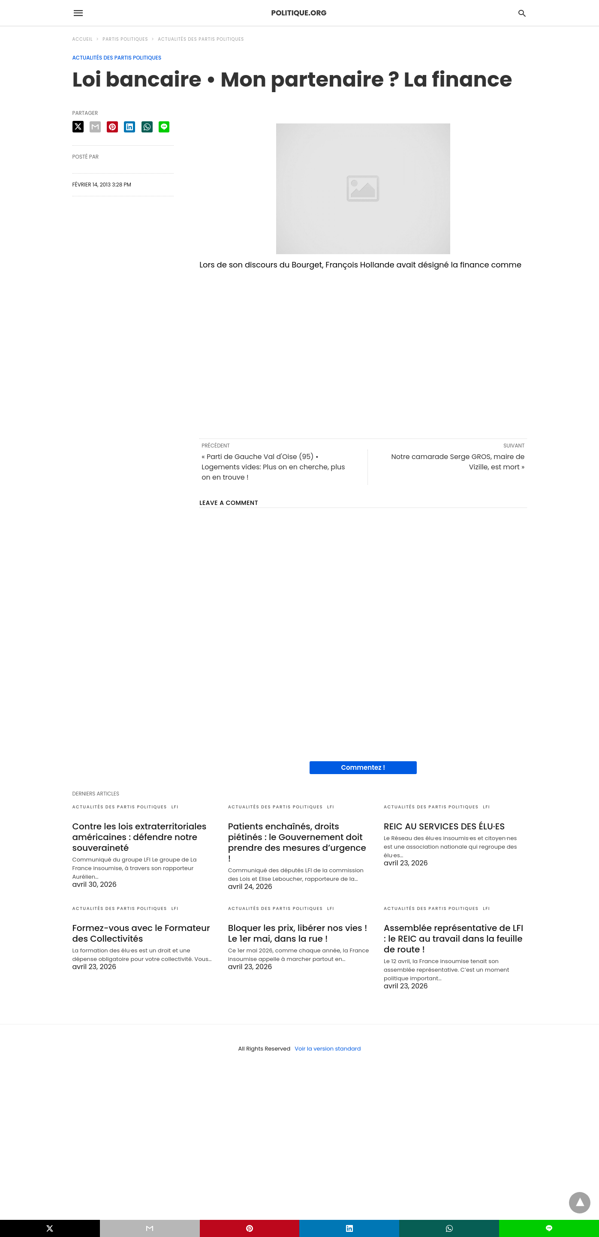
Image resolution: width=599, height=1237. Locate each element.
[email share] (95, 126)
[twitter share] (78, 126)
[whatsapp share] (147, 126)
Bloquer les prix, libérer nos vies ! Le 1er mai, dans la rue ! (297, 933)
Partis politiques (125, 39)
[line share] (164, 126)
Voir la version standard (328, 1049)
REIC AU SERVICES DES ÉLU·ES (444, 826)
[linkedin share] (129, 126)
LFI (175, 807)
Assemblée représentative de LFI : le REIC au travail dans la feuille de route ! (453, 938)
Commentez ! (363, 767)
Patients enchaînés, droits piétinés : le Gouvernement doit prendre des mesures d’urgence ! (297, 842)
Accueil (82, 39)
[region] (363, 352)
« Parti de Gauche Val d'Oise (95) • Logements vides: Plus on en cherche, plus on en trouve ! (273, 467)
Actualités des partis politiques (201, 39)
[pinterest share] (112, 126)
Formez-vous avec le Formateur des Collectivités (141, 933)
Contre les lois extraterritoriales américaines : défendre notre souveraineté (139, 837)
